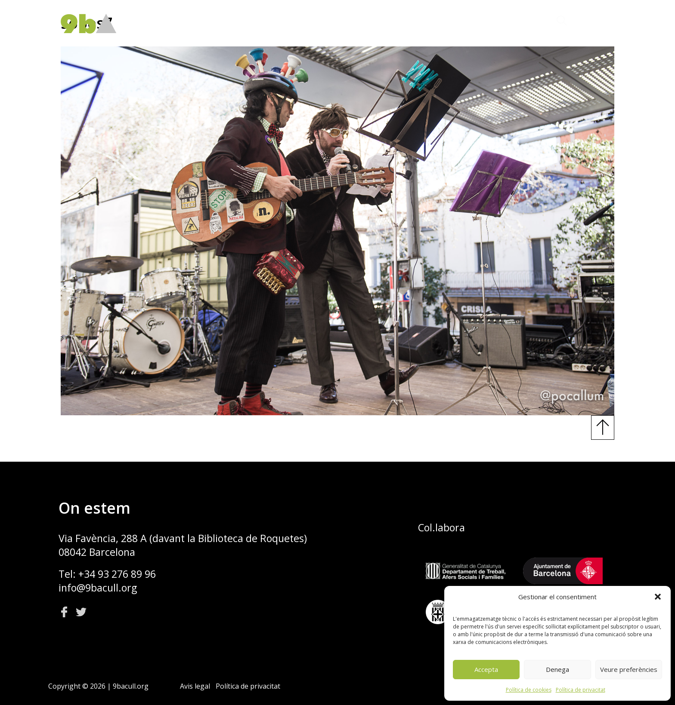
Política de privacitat (580, 689)
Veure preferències (628, 669)
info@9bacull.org (98, 588)
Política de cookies (528, 689)
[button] (657, 596)
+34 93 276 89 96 (117, 574)
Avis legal (195, 686)
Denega (557, 669)
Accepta (486, 669)
